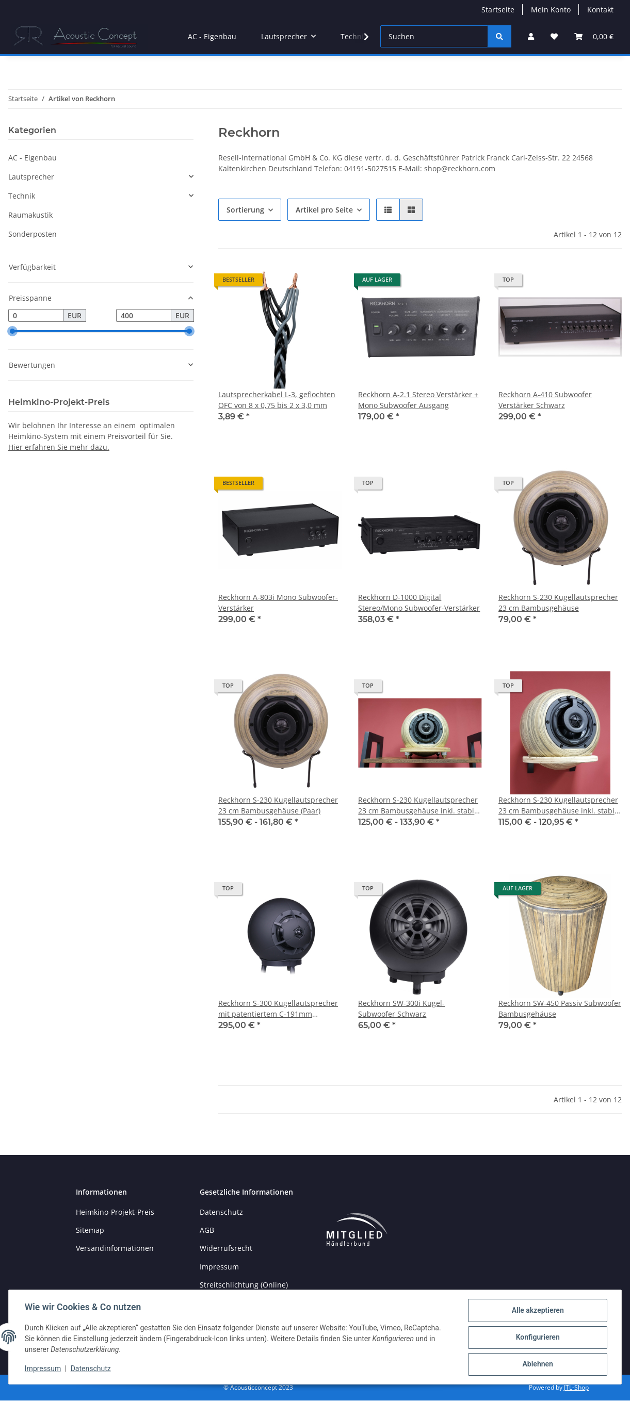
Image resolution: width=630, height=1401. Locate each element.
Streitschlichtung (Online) (244, 1285)
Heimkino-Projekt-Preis (115, 1212)
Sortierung (245, 210)
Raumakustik (30, 215)
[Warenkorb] (594, 36)
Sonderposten (32, 234)
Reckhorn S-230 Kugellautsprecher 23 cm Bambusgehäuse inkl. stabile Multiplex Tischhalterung (419, 805)
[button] (531, 36)
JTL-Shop (576, 1387)
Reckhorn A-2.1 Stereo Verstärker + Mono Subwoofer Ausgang (418, 399)
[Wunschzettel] (554, 36)
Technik (21, 196)
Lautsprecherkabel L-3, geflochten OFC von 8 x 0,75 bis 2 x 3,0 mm (276, 399)
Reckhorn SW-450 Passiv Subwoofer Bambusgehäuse (559, 1008)
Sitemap (90, 1230)
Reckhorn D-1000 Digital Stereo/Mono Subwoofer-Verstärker (419, 602)
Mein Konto (551, 9)
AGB (207, 1230)
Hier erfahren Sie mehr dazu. (58, 447)
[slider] (12, 331)
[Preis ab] (35, 315)
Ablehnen (537, 1364)
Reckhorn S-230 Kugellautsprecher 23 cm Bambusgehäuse (558, 602)
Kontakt (600, 9)
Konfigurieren (537, 1337)
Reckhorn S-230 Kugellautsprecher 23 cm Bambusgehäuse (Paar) (278, 805)
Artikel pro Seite (324, 210)
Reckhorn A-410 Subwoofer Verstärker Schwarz (545, 399)
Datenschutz (91, 1369)
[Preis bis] (143, 315)
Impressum (43, 1369)
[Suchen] (434, 36)
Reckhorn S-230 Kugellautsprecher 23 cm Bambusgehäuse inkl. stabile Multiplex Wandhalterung (559, 805)
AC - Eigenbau (32, 157)
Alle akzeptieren (537, 1311)
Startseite (497, 9)
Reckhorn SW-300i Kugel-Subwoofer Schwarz (401, 1008)
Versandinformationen (115, 1248)
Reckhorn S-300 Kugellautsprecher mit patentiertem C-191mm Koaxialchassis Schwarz (278, 1008)
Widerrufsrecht (226, 1248)
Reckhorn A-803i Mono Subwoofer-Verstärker (278, 602)
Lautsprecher (31, 177)
